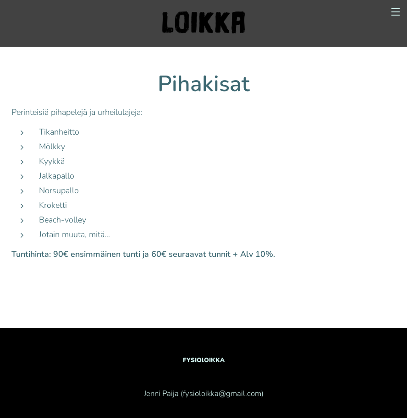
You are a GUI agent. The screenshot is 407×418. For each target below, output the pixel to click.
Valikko (395, 11)
